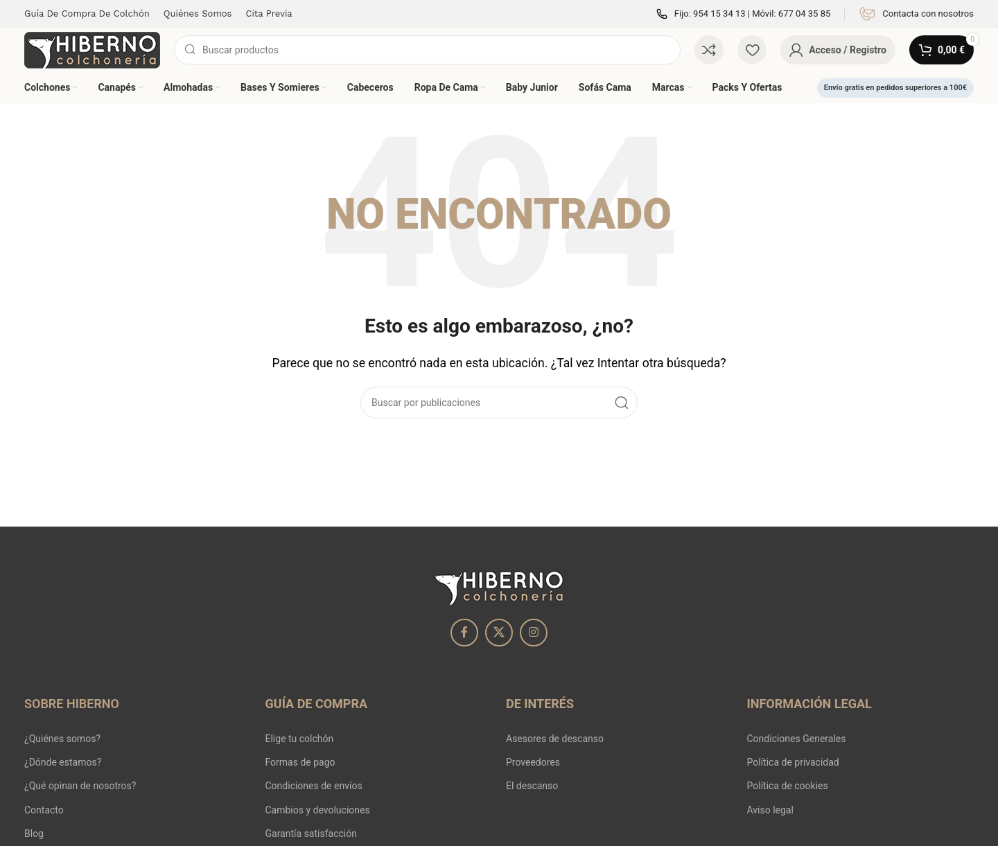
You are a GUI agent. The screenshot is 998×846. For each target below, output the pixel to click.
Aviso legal (770, 810)
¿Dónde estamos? (62, 762)
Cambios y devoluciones (317, 810)
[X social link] (499, 632)
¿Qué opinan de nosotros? (80, 785)
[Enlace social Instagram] (534, 632)
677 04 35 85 (804, 13)
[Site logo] (92, 48)
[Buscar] (427, 49)
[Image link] (499, 585)
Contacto (44, 810)
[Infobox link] (916, 14)
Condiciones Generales (796, 738)
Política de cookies (787, 785)
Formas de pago (300, 762)
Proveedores (533, 762)
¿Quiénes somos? (62, 738)
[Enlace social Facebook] (464, 632)
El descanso (532, 785)
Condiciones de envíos (313, 785)
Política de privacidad (793, 762)
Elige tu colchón (299, 738)
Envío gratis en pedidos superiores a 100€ (895, 87)
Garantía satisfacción (311, 833)
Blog (34, 833)
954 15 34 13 (719, 13)
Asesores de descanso (555, 738)
